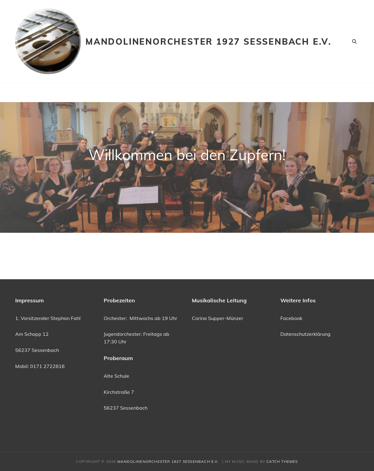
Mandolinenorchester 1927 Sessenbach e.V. (211, 41)
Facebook (291, 318)
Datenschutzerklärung (305, 334)
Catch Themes (282, 461)
